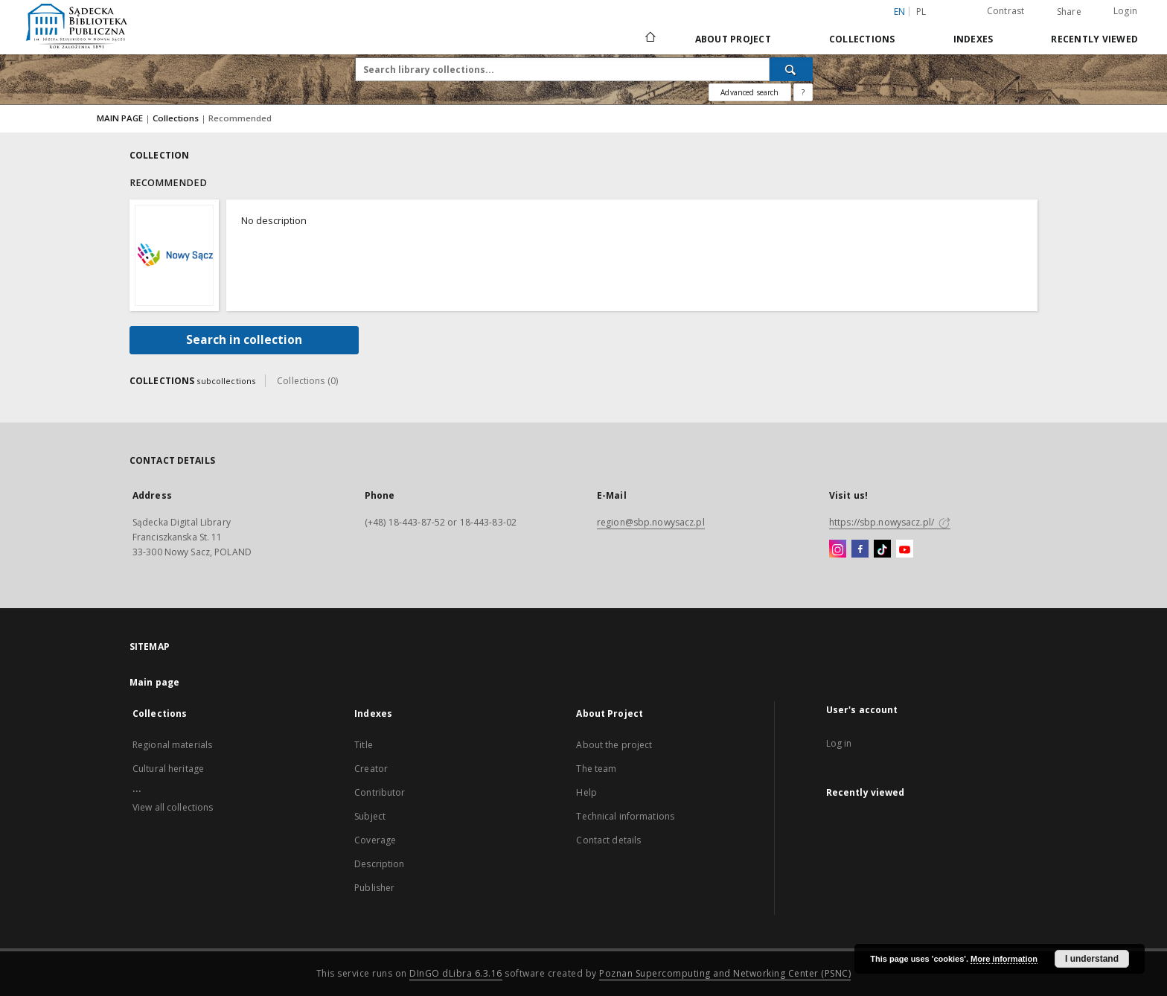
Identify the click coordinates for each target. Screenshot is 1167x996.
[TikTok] (882, 549)
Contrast (1006, 10)
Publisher (374, 887)
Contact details (608, 840)
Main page (154, 682)
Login (1125, 10)
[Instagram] (837, 549)
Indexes (973, 39)
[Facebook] (860, 549)
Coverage (375, 840)
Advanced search (749, 92)
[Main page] (649, 38)
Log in (839, 743)
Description (379, 864)
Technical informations (625, 816)
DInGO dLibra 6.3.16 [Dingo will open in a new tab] (455, 973)
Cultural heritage (168, 768)
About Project (733, 39)
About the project (614, 744)
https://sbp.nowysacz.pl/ (889, 522)
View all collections (172, 807)
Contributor (379, 792)
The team (596, 768)
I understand (1092, 959)
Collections (862, 39)
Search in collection (244, 340)
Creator (371, 768)
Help (586, 792)
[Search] (791, 69)
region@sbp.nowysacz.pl (651, 522)
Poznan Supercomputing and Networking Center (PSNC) (725, 973)
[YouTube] (904, 549)
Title (363, 744)
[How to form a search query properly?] (803, 92)
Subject (370, 816)
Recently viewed (1094, 39)
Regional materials (172, 744)
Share (1069, 12)
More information (1004, 958)
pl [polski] (921, 11)
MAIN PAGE (120, 118)
